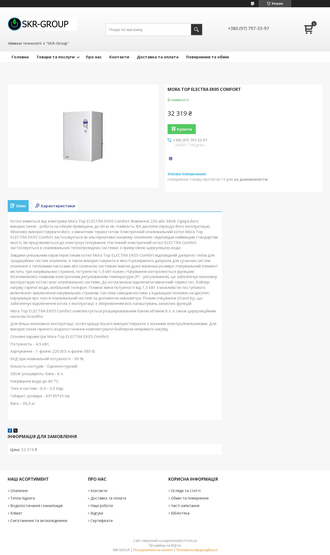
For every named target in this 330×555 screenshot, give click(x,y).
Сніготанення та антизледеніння (38, 520)
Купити (184, 129)
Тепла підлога (22, 498)
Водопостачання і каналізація (36, 505)
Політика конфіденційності (196, 550)
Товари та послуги (55, 56)
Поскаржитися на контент (153, 550)
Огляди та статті (186, 490)
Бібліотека (180, 513)
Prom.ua (191, 540)
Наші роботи (101, 505)
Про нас (94, 56)
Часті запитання (185, 505)
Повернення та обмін (207, 56)
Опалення (19, 490)
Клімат (16, 513)
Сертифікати (101, 520)
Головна (20, 56)
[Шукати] (196, 29)
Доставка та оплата (157, 56)
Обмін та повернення (190, 498)
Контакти (119, 56)
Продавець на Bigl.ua (165, 545)
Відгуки (96, 513)
